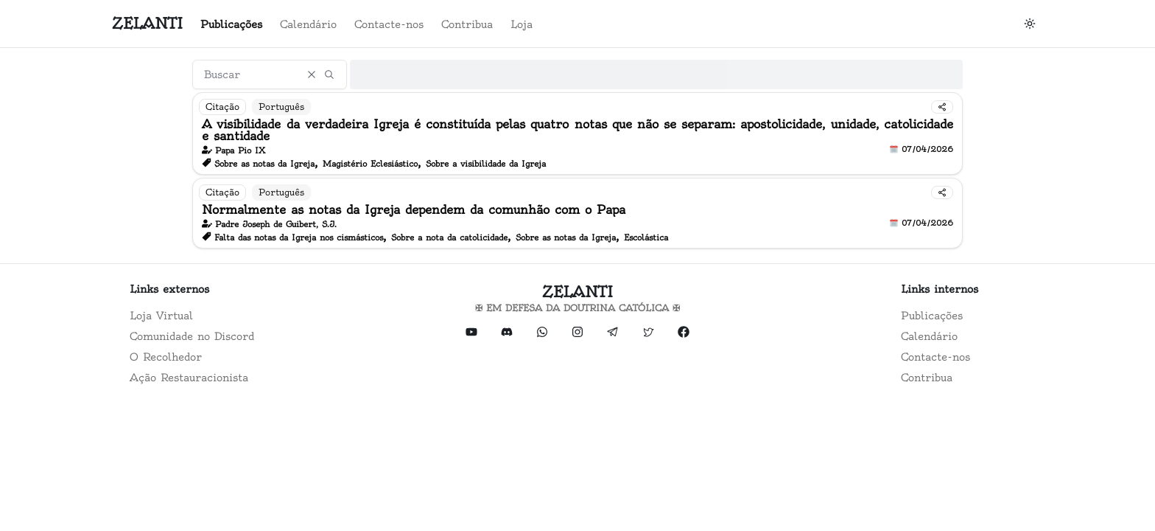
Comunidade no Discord (192, 336)
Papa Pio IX (240, 150)
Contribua (467, 24)
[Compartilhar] (942, 107)
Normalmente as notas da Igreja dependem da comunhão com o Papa (413, 209)
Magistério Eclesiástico (370, 164)
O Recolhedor (166, 357)
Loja (521, 24)
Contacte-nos (389, 24)
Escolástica (646, 237)
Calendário (308, 24)
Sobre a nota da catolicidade (449, 237)
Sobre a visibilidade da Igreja (486, 164)
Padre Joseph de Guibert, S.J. (276, 224)
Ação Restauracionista (189, 377)
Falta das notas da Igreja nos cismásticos (298, 237)
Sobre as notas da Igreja (264, 164)
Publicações (231, 24)
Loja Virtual (161, 315)
